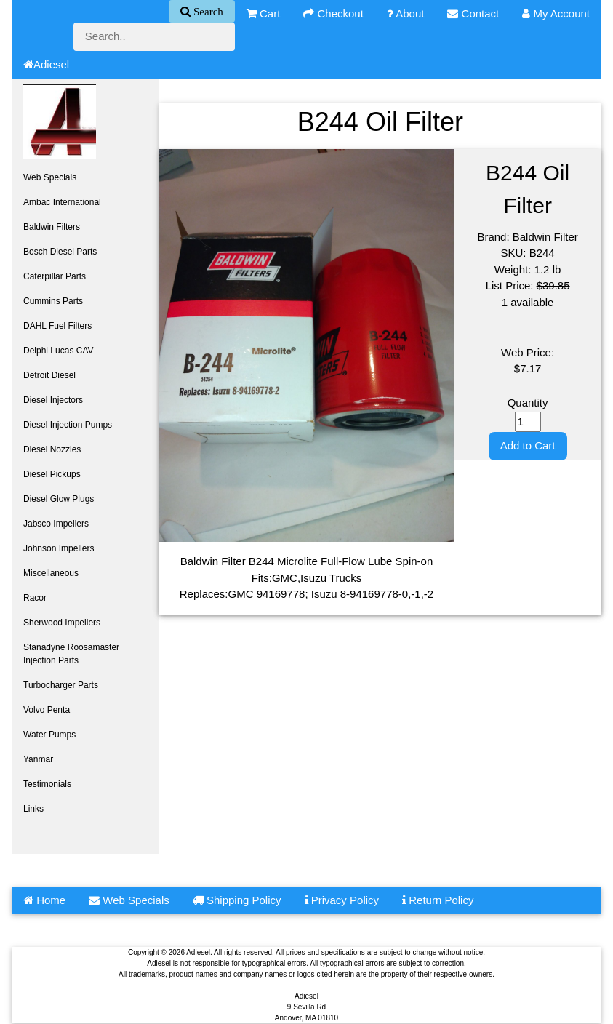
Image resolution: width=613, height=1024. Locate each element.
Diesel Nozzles (52, 449)
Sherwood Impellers (61, 622)
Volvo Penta (46, 710)
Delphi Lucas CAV (58, 350)
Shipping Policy (237, 900)
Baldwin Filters (51, 227)
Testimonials (47, 784)
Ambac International (62, 202)
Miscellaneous (51, 573)
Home (44, 900)
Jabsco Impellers (56, 524)
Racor (35, 598)
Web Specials (49, 177)
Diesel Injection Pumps (67, 425)
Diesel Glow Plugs (58, 499)
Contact (473, 13)
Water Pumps (49, 734)
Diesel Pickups (52, 474)
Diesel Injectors (53, 400)
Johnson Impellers (58, 548)
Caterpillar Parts (54, 276)
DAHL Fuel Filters (57, 326)
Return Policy (437, 900)
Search (207, 11)
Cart (264, 13)
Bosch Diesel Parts (60, 252)
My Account (556, 13)
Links (33, 809)
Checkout (333, 13)
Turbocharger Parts (60, 685)
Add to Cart (528, 445)
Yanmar (38, 759)
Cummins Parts (53, 301)
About (406, 13)
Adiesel (46, 64)
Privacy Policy (342, 900)
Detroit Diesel (49, 375)
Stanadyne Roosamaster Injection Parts (71, 653)
